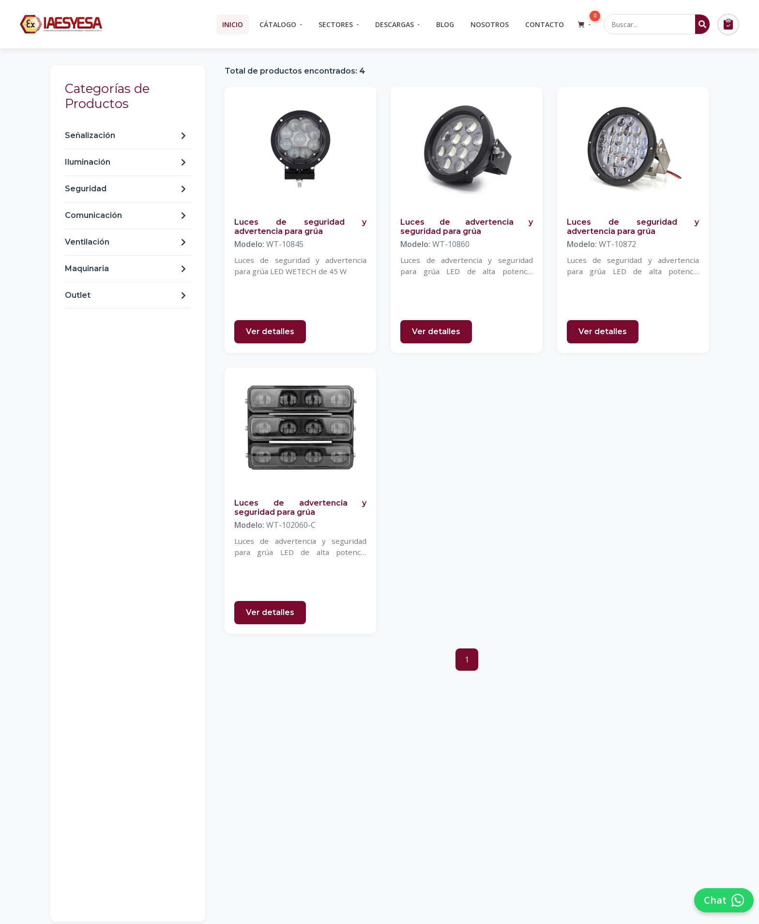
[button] (584, 24)
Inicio (232, 24)
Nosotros (490, 24)
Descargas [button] (394, 24)
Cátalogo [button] (277, 24)
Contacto (544, 24)
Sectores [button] (336, 24)
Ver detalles (270, 331)
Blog (445, 24)
